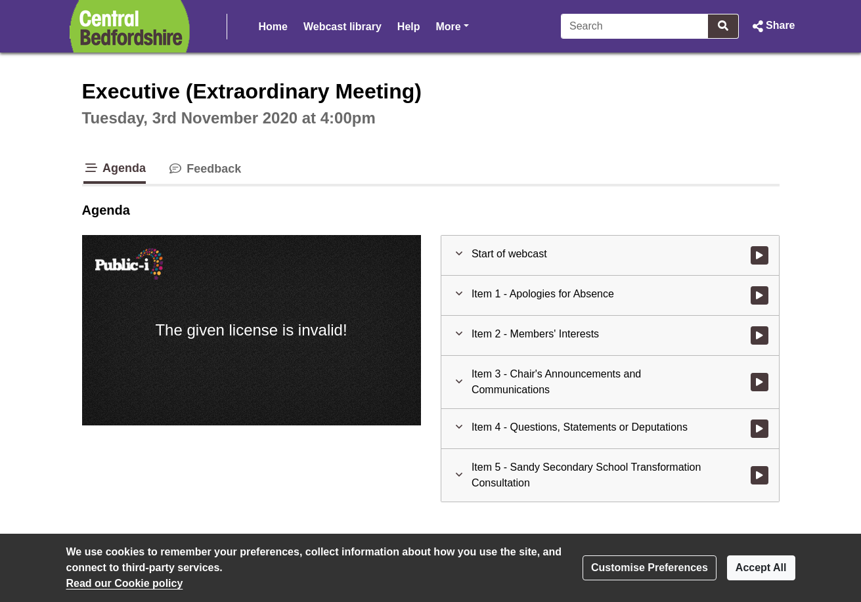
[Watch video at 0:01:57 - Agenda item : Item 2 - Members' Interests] (759, 335)
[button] (772, 26)
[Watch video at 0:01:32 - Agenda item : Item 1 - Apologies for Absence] (759, 295)
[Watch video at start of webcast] (759, 255)
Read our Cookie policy (124, 583)
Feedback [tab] (204, 168)
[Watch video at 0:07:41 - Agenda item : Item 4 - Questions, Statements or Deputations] (759, 428)
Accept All (761, 567)
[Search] (635, 26)
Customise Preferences (649, 567)
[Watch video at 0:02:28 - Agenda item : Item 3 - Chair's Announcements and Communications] (759, 382)
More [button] (452, 25)
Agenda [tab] (114, 168)
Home (273, 26)
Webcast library (342, 26)
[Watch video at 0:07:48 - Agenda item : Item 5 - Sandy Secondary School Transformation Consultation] (759, 475)
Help (408, 26)
